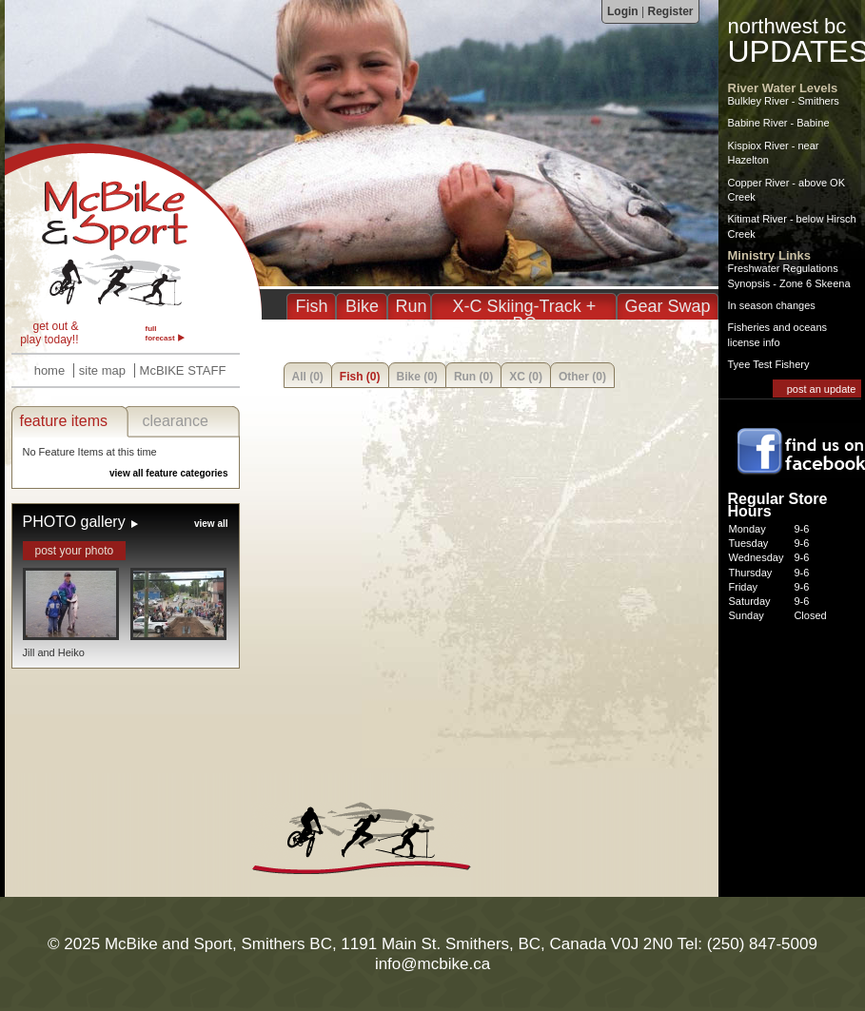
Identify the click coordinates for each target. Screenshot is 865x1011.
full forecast (160, 333)
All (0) (308, 376)
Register (670, 11)
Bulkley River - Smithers (783, 101)
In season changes (772, 305)
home (50, 370)
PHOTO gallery (74, 522)
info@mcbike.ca (432, 964)
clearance (175, 421)
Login (623, 11)
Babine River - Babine (779, 122)
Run (410, 306)
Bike (362, 306)
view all (211, 523)
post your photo (74, 550)
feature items (64, 421)
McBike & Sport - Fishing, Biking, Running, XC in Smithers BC (133, 231)
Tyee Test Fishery (769, 364)
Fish (311, 306)
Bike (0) (417, 376)
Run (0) (473, 376)
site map (102, 370)
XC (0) (525, 376)
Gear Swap (667, 306)
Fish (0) (360, 376)
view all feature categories (168, 473)
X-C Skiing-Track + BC (525, 315)
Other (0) (582, 376)
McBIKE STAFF (183, 370)
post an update (821, 389)
